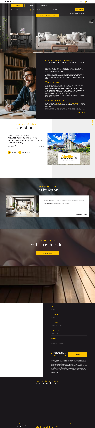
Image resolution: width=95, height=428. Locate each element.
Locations (36, 1)
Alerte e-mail (60, 1)
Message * (56, 338)
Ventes (30, 1)
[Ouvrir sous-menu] (32, 1)
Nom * (54, 306)
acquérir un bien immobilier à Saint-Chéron (67, 106)
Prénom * (55, 314)
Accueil (25, 1)
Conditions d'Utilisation (81, 371)
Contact (93, 123)
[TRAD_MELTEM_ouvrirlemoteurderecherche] (9, 2)
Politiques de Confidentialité (70, 371)
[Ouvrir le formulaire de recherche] (79, 9)
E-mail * (55, 330)
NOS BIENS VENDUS (44, 1)
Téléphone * (57, 322)
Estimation (52, 1)
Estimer (44, 5)
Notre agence (67, 1)
